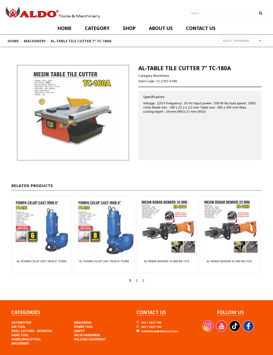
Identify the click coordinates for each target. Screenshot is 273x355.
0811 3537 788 (151, 322)
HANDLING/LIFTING (26, 339)
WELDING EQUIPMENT (90, 339)
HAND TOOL (20, 335)
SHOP (129, 28)
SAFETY (79, 331)
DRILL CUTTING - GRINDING (31, 331)
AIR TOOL (18, 327)
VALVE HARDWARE (87, 335)
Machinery (35, 41)
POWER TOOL (83, 327)
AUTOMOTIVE (21, 322)
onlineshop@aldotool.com (160, 331)
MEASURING (83, 322)
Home (13, 41)
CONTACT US (201, 28)
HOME (64, 28)
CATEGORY (97, 28)
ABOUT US (161, 28)
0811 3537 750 (151, 327)
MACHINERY (20, 343)
